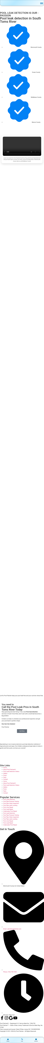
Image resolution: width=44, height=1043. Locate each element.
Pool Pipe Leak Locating (10, 805)
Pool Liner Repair (8, 807)
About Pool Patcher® (9, 769)
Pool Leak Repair (8, 809)
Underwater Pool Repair (10, 811)
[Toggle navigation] (41, 3)
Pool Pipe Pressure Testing (11, 801)
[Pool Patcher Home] (7, 3)
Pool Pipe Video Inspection (11, 803)
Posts (5, 775)
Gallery (5, 773)
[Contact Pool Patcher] (36, 1040)
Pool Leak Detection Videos (11, 771)
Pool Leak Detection (9, 799)
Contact (5, 779)
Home (5, 767)
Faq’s (4, 777)
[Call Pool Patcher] (22, 1040)
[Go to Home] (8, 1040)
